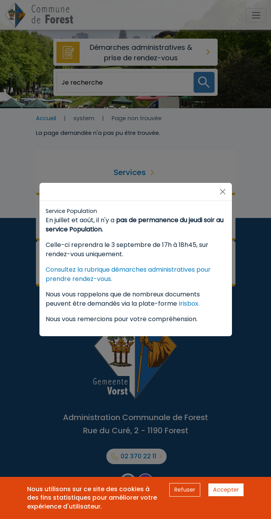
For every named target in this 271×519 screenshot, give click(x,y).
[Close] (222, 191)
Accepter (226, 489)
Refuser (184, 489)
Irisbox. (189, 303)
